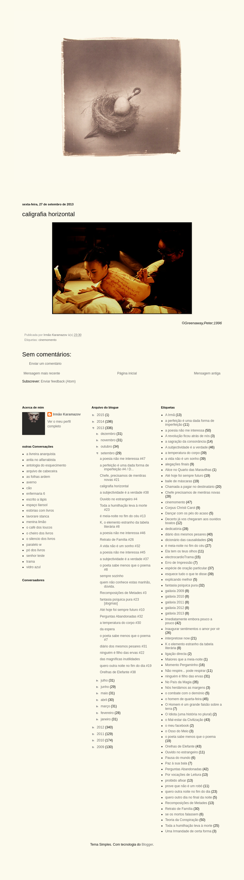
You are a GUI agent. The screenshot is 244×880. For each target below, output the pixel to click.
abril (104, 700)
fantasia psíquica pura (181, 585)
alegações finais (177, 464)
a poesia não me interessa (184, 430)
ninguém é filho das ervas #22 (122, 653)
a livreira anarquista (40, 454)
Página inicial (127, 373)
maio (105, 693)
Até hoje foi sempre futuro (184, 476)
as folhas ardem (38, 477)
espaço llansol (36, 505)
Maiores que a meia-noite (184, 659)
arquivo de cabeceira (41, 471)
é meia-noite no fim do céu (184, 546)
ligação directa (176, 654)
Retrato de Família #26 (117, 540)
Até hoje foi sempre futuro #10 (122, 610)
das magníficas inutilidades (120, 659)
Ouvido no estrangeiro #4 (118, 499)
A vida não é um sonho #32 (120, 546)
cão (29, 488)
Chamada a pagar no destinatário (190, 487)
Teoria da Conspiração (182, 820)
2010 (101, 740)
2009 (101, 747)
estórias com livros (40, 510)
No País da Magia (178, 682)
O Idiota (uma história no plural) (188, 714)
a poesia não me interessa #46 (122, 533)
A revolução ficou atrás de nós (187, 436)
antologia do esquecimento (46, 465)
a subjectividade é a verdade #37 (124, 559)
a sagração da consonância (185, 441)
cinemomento (48, 339)
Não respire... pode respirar (185, 671)
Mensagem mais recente (42, 373)
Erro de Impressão (179, 563)
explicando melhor (178, 579)
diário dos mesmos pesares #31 (123, 646)
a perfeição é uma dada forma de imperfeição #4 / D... (124, 467)
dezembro (108, 434)
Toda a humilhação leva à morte (188, 826)
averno (31, 482)
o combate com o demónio (184, 693)
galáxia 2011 (174, 602)
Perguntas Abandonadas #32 (121, 616)
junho (105, 687)
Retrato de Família (179, 809)
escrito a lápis (36, 499)
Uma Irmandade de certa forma (188, 831)
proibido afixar (175, 780)
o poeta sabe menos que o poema (190, 737)
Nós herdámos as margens (185, 688)
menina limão (36, 522)
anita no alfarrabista (40, 460)
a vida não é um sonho (182, 459)
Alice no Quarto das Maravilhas (188, 470)
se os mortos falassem (182, 814)
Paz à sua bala (176, 763)
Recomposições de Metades (186, 803)
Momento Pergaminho (181, 665)
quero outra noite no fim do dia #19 (125, 666)
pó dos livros (35, 550)
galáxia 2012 (174, 608)
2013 (101, 428)
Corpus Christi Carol (180, 508)
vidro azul (33, 567)
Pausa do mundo (177, 758)
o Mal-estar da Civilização (184, 720)
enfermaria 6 (35, 494)
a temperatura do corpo (182, 453)
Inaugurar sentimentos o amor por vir (192, 629)
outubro (107, 446)
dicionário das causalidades (185, 540)
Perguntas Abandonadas (183, 769)
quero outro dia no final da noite (188, 797)
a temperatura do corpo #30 (120, 623)
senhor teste (35, 556)
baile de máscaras (178, 481)
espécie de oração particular (186, 568)
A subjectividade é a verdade (186, 447)
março (106, 706)
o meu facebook (177, 726)
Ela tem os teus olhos (181, 551)
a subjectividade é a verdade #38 (124, 492)
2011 (101, 734)
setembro (108, 453)
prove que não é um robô (183, 786)
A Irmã (170, 415)
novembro (108, 440)
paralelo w (34, 545)
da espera (107, 629)
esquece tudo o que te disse (186, 574)
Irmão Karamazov (67, 414)
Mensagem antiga (207, 373)
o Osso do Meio (177, 731)
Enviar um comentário (45, 364)
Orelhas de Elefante (180, 746)
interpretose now (177, 638)
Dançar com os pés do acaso (186, 513)
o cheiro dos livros (39, 533)
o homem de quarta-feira (183, 699)
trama (30, 561)
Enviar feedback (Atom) (58, 381)
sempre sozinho (111, 576)
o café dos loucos (39, 527)
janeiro (106, 719)
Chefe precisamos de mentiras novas (192, 492)
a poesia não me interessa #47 (122, 459)
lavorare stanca (37, 516)
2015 (101, 415)
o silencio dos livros (40, 539)
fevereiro (108, 713)
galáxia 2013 (174, 613)
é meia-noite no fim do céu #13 (123, 516)
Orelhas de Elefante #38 (118, 672)
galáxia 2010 (174, 596)
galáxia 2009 (174, 591)
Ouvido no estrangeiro (181, 752)
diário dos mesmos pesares (185, 534)
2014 (101, 422)
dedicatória (173, 529)
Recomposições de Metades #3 (123, 593)
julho (105, 680)
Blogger (147, 844)
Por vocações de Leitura (183, 775)
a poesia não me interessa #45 (122, 552)
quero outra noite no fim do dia (187, 792)
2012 (101, 727)
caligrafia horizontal (114, 486)
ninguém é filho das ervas (184, 676)
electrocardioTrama (179, 557)
